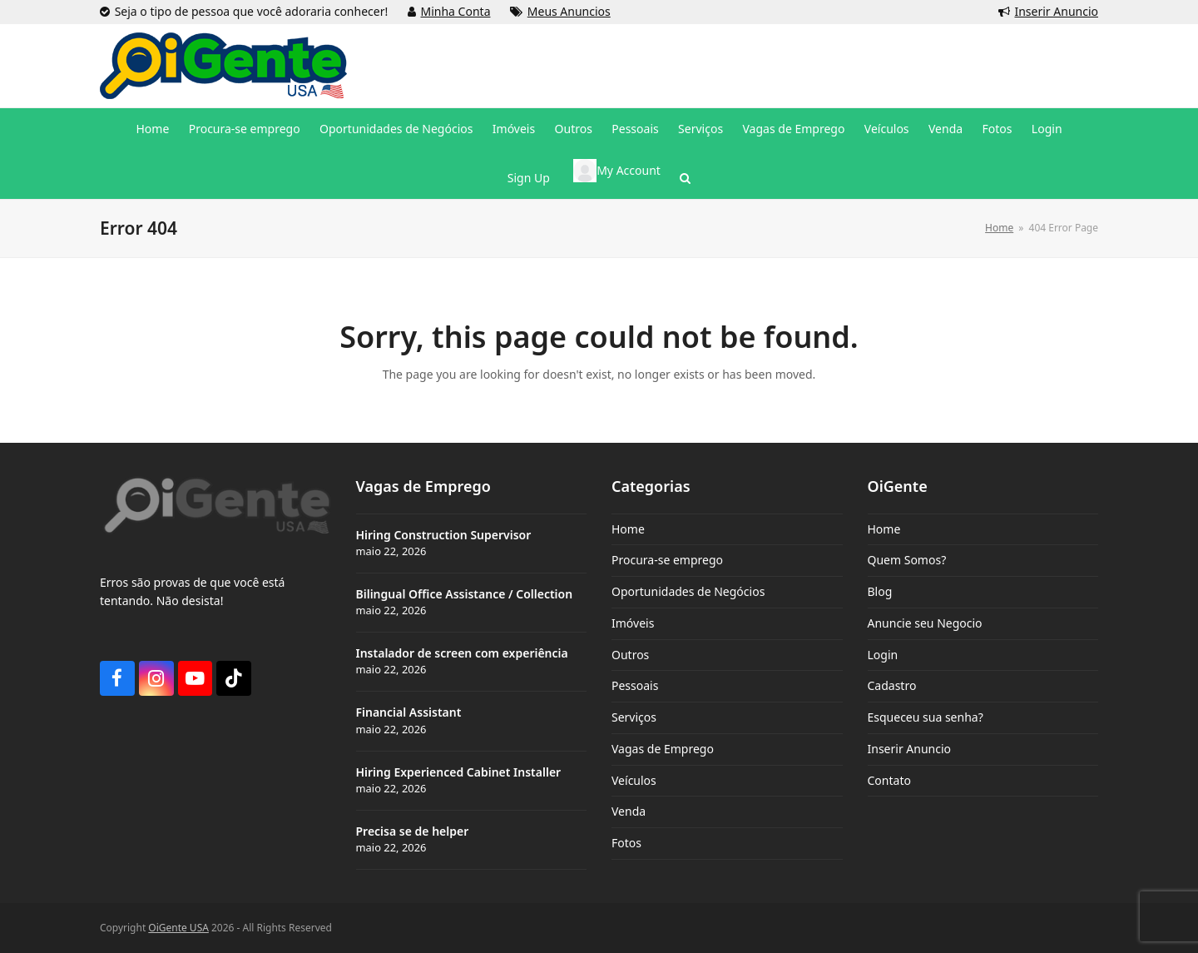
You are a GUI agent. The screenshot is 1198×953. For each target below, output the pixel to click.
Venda (628, 811)
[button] (685, 178)
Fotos (626, 843)
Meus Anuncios (569, 11)
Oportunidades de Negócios (688, 591)
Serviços (633, 717)
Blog (880, 591)
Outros (630, 655)
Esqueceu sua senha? (925, 717)
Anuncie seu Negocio (925, 623)
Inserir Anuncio (1056, 11)
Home (628, 529)
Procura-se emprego (667, 560)
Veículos (633, 780)
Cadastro (892, 685)
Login (883, 655)
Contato (889, 780)
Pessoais (634, 685)
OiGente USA (178, 928)
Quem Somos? (907, 560)
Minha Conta (456, 11)
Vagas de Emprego (662, 749)
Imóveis (632, 623)
